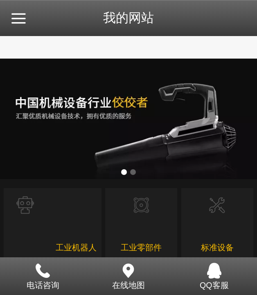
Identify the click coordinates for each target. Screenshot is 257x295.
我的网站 (128, 18)
